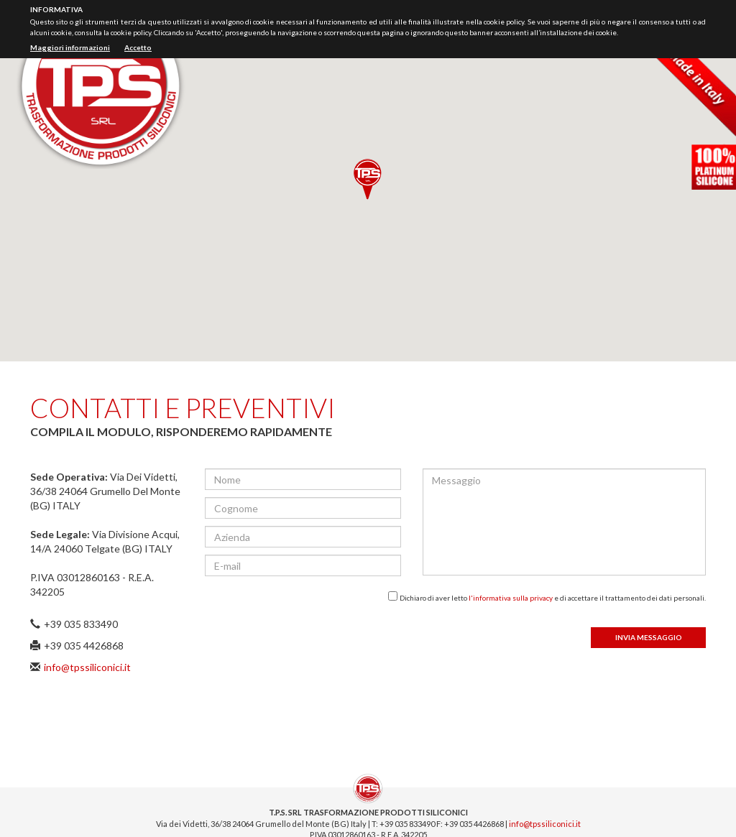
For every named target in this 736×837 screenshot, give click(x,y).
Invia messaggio (648, 637)
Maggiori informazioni (70, 47)
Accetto (138, 47)
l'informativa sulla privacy (511, 597)
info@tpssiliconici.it (87, 667)
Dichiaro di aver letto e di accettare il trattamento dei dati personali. (553, 597)
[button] (368, 179)
